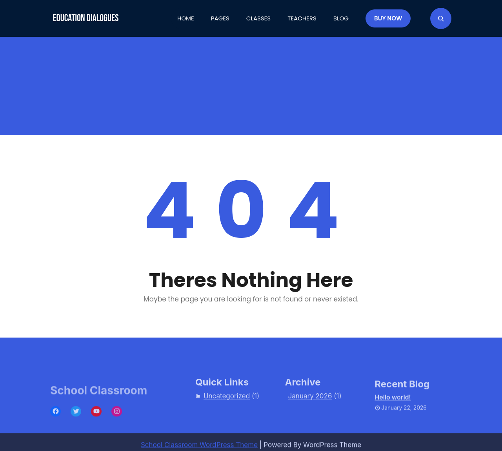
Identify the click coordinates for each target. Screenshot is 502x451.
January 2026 (310, 403)
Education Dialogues (85, 18)
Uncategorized (227, 403)
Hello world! (393, 406)
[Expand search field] (440, 18)
